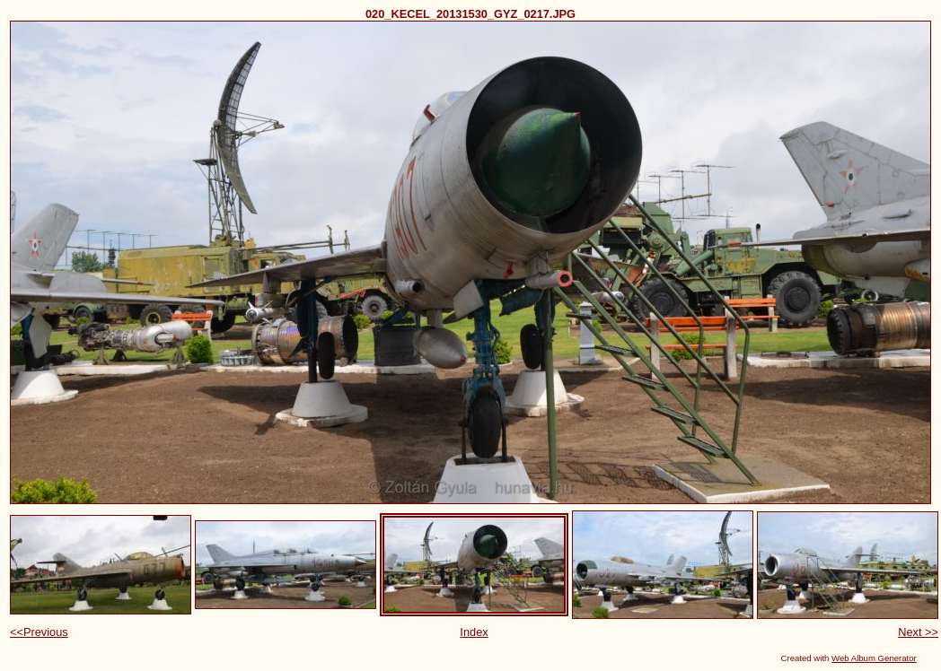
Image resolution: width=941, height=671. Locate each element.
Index (474, 632)
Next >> (918, 632)
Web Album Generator (874, 658)
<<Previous (39, 632)
